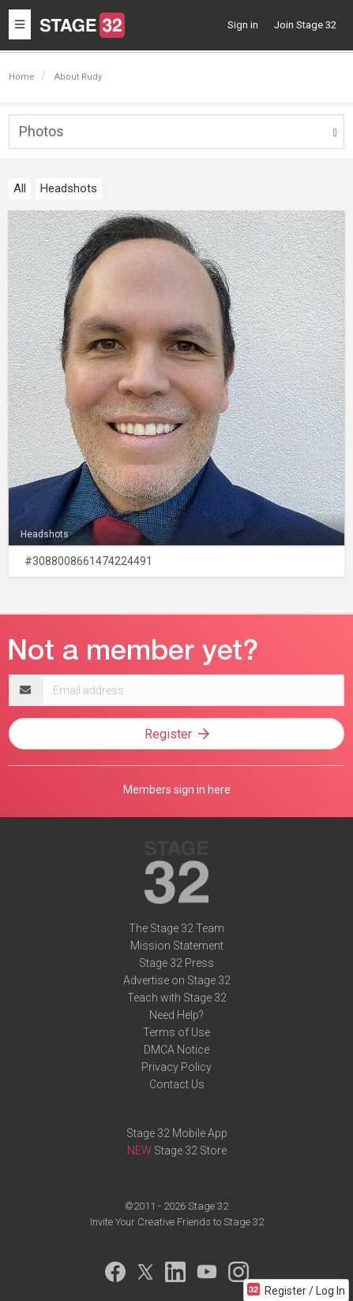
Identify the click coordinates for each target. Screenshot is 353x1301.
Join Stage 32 (305, 25)
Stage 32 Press (176, 963)
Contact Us (177, 1084)
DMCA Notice (176, 1049)
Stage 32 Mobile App (176, 1133)
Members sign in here (177, 789)
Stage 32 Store (190, 1150)
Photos (41, 131)
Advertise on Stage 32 (177, 980)
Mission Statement (176, 945)
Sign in (242, 25)
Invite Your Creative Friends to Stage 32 (177, 1222)
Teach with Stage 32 (177, 997)
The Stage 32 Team (176, 928)
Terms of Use (176, 1032)
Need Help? (176, 1015)
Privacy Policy (176, 1067)
